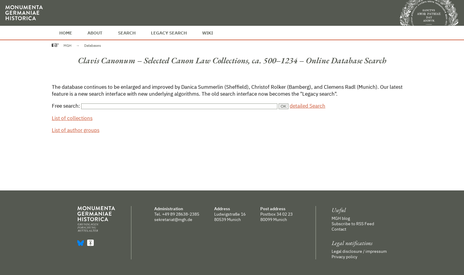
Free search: (66, 105)
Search (127, 33)
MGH (67, 45)
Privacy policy (344, 256)
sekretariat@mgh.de (173, 219)
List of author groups (75, 130)
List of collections (72, 118)
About (94, 33)
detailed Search (307, 105)
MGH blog (341, 218)
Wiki (207, 33)
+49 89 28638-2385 (180, 214)
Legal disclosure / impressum (359, 251)
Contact (339, 229)
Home (65, 33)
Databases (92, 45)
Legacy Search (169, 33)
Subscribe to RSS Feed (353, 223)
